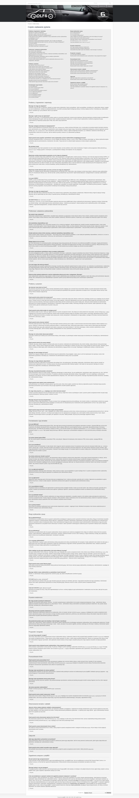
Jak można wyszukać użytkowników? (78, 64)
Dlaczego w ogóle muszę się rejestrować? (38, 33)
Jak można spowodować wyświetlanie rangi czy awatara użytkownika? (44, 56)
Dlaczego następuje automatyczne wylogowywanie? (40, 35)
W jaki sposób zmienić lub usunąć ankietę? (38, 71)
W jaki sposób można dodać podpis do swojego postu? (40, 67)
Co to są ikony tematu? (34, 96)
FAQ (73, 6)
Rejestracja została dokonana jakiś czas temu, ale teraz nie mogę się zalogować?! (46, 42)
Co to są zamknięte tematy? (35, 95)
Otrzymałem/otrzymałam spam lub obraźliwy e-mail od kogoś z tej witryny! (86, 49)
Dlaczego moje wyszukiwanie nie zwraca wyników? (81, 61)
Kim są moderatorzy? (75, 33)
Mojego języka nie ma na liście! (35, 54)
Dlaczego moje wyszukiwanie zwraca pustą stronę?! (81, 62)
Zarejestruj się (102, 6)
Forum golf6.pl (69, 14)
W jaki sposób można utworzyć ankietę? (37, 69)
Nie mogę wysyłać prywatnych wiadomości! (79, 46)
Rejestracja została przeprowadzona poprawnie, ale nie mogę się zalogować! (45, 40)
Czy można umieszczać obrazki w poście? (38, 90)
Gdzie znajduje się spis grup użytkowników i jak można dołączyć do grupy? (86, 36)
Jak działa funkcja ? (38, 46)
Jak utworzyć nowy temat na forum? (36, 64)
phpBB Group (70, 757)
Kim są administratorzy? (75, 32)
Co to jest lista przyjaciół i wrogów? (77, 54)
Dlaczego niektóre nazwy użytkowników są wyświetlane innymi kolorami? (86, 39)
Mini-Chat (78, 6)
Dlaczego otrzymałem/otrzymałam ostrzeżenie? (39, 75)
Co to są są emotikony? (34, 88)
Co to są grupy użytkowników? (77, 35)
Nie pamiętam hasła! (33, 39)
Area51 (34, 767)
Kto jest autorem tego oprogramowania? (79, 83)
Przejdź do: (80, 789)
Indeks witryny (36, 23)
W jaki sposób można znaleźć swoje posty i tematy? (81, 65)
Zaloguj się (109, 6)
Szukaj (83, 6)
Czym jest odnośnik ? (80, 42)
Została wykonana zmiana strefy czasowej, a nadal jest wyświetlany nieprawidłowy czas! (48, 53)
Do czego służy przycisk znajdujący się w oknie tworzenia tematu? (44, 78)
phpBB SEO (76, 795)
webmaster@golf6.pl (71, 796)
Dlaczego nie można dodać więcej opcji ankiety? (39, 70)
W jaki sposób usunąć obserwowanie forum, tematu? (81, 73)
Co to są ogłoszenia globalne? (35, 91)
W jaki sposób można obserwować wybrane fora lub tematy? (83, 71)
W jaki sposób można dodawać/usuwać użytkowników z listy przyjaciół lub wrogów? (88, 55)
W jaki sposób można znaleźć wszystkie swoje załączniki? (82, 79)
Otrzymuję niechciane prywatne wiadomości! (80, 48)
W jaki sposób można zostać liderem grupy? (79, 37)
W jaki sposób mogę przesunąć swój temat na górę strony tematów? (43, 81)
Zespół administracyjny (92, 6)
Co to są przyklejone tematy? (35, 94)
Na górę (31, 112)
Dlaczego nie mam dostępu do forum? (37, 73)
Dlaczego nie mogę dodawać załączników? (38, 74)
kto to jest (71, 775)
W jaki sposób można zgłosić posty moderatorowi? (40, 77)
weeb (73, 795)
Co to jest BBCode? (33, 86)
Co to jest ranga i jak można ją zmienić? (37, 57)
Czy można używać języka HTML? (36, 87)
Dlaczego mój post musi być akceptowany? (38, 79)
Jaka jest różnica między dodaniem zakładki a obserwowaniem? (84, 70)
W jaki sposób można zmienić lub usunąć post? (39, 66)
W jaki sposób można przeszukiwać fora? (79, 60)
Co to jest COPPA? (33, 43)
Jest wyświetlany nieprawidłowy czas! (37, 52)
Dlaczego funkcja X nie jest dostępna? (78, 85)
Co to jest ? (79, 40)
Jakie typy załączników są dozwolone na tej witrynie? (81, 77)
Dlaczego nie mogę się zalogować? (36, 32)
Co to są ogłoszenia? (33, 92)
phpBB (63, 793)
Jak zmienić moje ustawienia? (35, 50)
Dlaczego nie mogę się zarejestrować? (37, 44)
